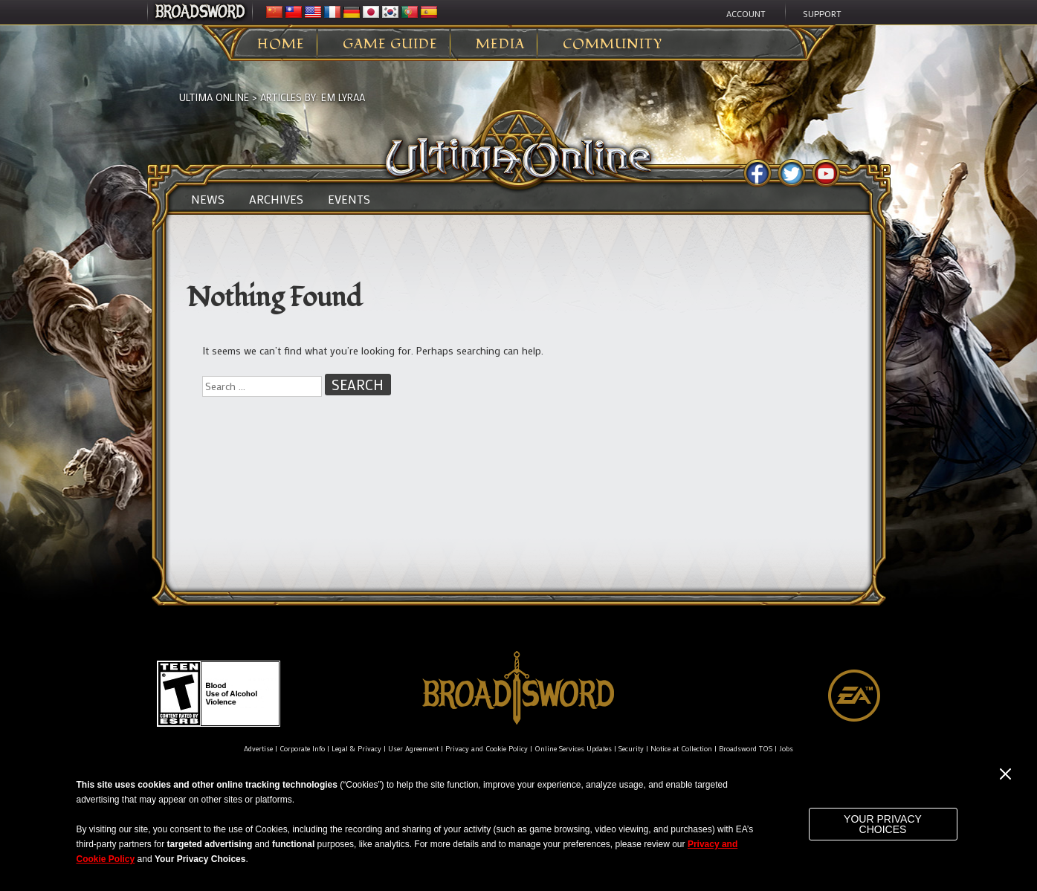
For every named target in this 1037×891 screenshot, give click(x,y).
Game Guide (390, 45)
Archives (276, 199)
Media (500, 45)
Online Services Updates (573, 749)
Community (612, 45)
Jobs (786, 749)
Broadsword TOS (745, 749)
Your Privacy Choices (883, 824)
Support (822, 13)
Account (746, 13)
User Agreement (413, 749)
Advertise (258, 749)
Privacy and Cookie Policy (486, 749)
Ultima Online (214, 97)
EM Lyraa (343, 97)
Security (631, 749)
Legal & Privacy (356, 749)
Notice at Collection (681, 749)
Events (349, 199)
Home (281, 45)
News (207, 199)
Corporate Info (302, 749)
